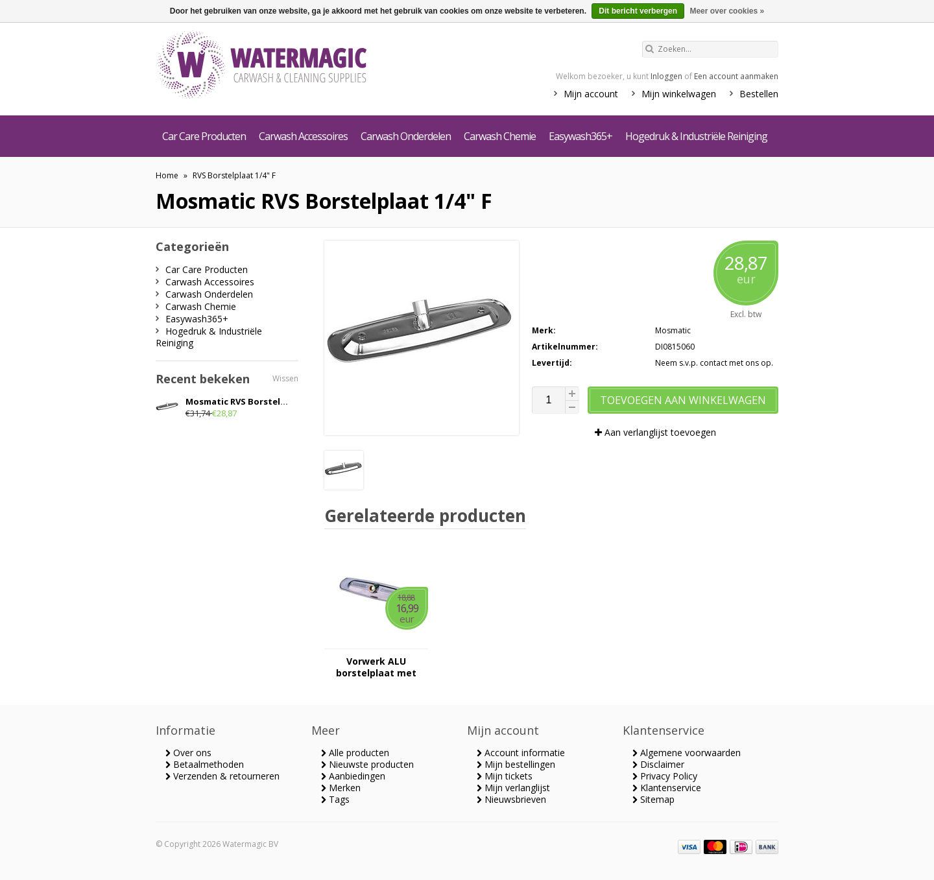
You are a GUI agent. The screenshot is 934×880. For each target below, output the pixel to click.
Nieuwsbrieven (511, 799)
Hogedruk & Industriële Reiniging (696, 136)
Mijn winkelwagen (678, 94)
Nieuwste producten (367, 764)
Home (167, 175)
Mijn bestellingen (516, 764)
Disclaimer (658, 764)
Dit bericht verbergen (638, 11)
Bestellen (758, 94)
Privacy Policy (664, 776)
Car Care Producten (204, 136)
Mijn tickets (505, 776)
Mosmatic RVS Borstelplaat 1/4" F (257, 401)
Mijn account (591, 94)
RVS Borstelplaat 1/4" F (234, 175)
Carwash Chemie (500, 136)
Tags (335, 799)
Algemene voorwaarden (686, 752)
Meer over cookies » (726, 11)
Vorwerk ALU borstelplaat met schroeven (376, 667)
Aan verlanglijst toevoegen (655, 432)
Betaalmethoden (204, 764)
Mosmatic (673, 330)
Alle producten (355, 752)
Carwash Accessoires (303, 136)
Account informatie (521, 752)
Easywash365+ (580, 136)
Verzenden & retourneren (222, 776)
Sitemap (653, 799)
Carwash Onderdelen (406, 136)
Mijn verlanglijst (513, 787)
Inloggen (666, 76)
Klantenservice (666, 787)
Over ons (188, 752)
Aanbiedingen (353, 776)
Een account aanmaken (736, 76)
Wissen (285, 378)
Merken (341, 787)
